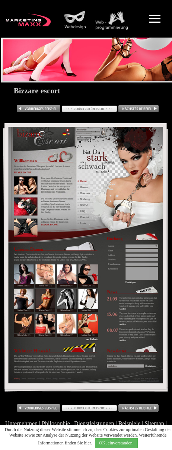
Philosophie (56, 423)
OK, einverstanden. (116, 443)
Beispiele (129, 423)
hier (87, 443)
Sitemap (154, 423)
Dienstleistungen (94, 423)
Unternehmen (21, 423)
